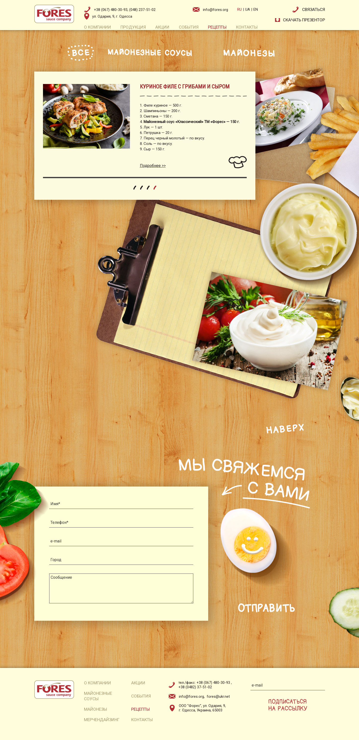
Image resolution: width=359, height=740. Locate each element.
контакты (247, 27)
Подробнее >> (153, 165)
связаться (313, 9)
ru (239, 9)
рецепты (217, 27)
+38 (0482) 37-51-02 (195, 687)
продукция (133, 27)
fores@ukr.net (218, 696)
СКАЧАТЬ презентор (304, 19)
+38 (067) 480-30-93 (214, 682)
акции (162, 27)
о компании (97, 27)
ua (247, 9)
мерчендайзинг (102, 719)
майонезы (95, 709)
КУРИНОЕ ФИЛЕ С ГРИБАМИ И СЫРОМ (185, 86)
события (189, 27)
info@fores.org (215, 9)
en (255, 9)
